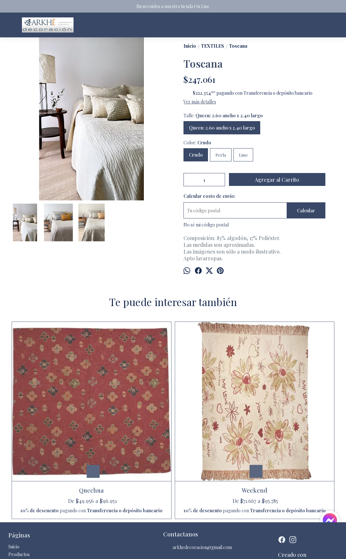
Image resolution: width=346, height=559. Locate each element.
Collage (295, 409)
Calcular (306, 210)
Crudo (196, 155)
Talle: (223, 115)
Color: (197, 143)
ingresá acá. (178, 549)
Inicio (13, 477)
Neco (214, 409)
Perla (220, 155)
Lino (243, 155)
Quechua (50, 409)
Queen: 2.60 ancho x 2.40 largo (222, 128)
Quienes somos (23, 500)
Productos (19, 485)
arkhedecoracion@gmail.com (197, 478)
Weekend (132, 409)
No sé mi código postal (206, 225)
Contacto (17, 493)
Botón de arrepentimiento (207, 549)
